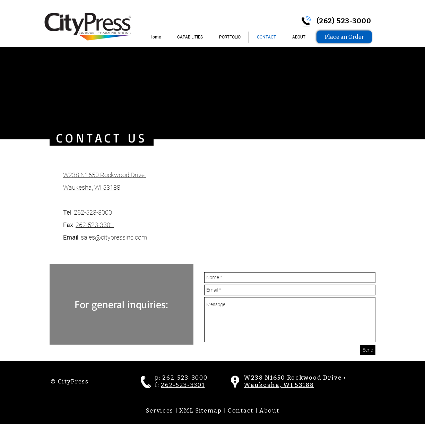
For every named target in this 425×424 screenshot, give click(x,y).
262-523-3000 (93, 212)
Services (159, 410)
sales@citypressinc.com (114, 237)
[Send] (367, 350)
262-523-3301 (95, 224)
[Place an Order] (344, 37)
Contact (240, 410)
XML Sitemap (200, 410)
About (269, 410)
